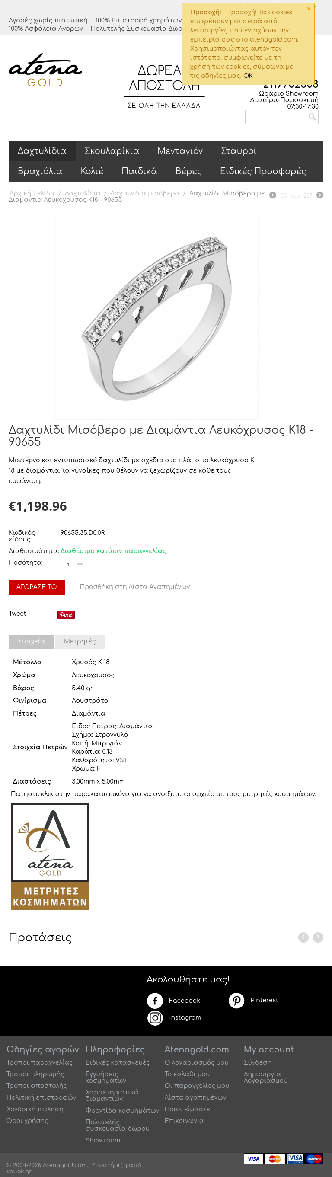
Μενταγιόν (180, 151)
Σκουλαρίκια (112, 151)
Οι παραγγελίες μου (197, 1086)
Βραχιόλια (40, 171)
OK (248, 76)
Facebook (173, 1001)
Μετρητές (80, 641)
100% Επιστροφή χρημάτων (139, 20)
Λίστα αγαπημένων (196, 1097)
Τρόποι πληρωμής (35, 1074)
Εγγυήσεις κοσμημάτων (106, 1077)
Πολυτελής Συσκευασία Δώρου (141, 29)
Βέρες (189, 171)
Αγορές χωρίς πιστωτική (48, 20)
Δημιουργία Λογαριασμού (266, 1077)
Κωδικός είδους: (22, 536)
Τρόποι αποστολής (36, 1086)
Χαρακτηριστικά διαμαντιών (112, 1095)
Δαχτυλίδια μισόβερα (144, 193)
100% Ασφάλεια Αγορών (46, 29)
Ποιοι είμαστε (188, 1109)
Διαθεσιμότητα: (32, 551)
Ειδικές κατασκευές (118, 1062)
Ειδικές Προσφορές (263, 171)
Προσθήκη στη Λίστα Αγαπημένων (135, 587)
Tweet (17, 614)
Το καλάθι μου (187, 1074)
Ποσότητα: (26, 563)
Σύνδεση (258, 1062)
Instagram (174, 1018)
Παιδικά (139, 171)
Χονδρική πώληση (35, 1109)
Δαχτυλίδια (42, 151)
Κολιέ (91, 171)
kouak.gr (19, 1171)
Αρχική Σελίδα (32, 193)
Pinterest (253, 1000)
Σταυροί (239, 151)
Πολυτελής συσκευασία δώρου (118, 1125)
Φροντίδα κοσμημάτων (122, 1110)
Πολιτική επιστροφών (41, 1097)
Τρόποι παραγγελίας (39, 1062)
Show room (103, 1140)
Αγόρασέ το (36, 587)
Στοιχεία (31, 641)
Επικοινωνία (184, 1121)
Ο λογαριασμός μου (197, 1062)
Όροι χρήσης (27, 1121)
